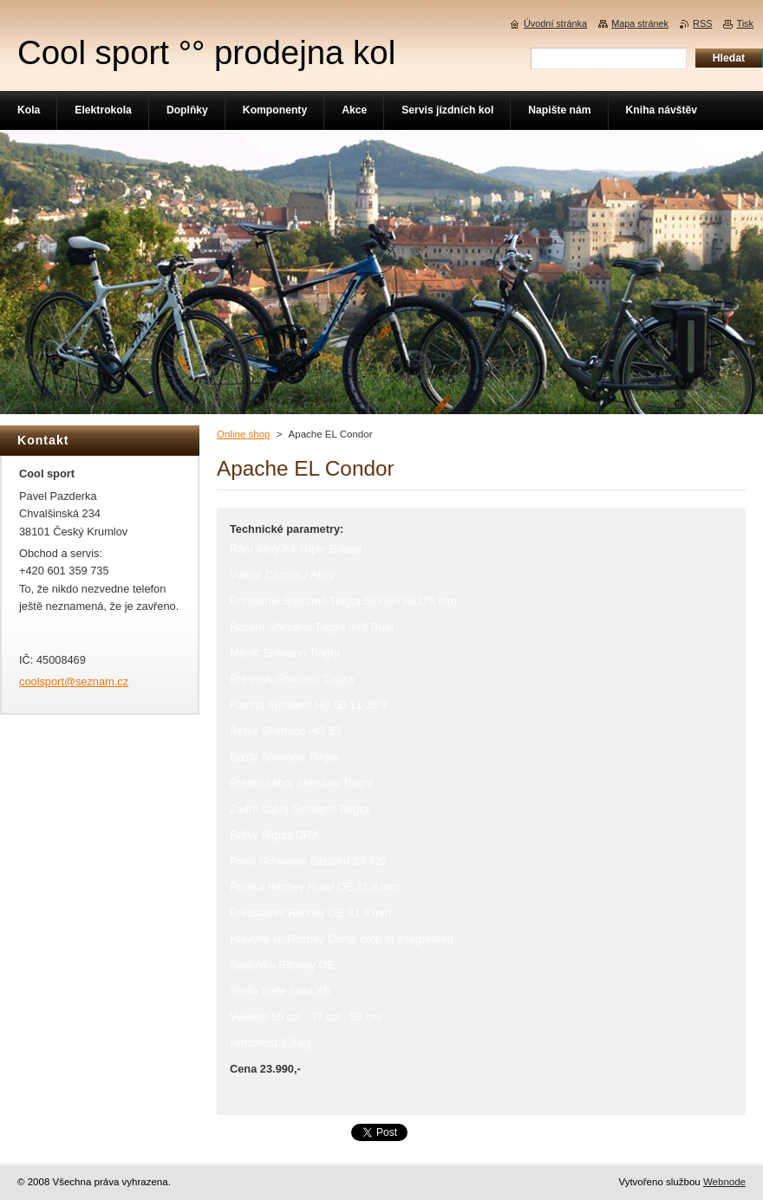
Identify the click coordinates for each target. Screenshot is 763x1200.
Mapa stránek (639, 23)
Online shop (243, 434)
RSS (702, 23)
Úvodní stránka (555, 23)
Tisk (744, 23)
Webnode (724, 1182)
